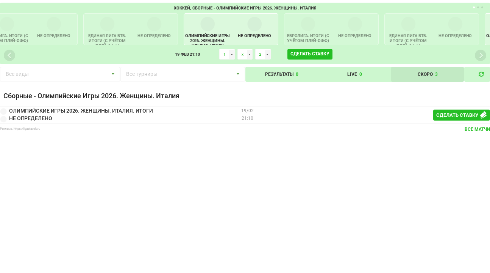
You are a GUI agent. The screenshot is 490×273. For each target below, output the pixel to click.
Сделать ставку (309, 53)
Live (354, 74)
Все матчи (477, 129)
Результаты (281, 74)
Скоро (428, 74)
